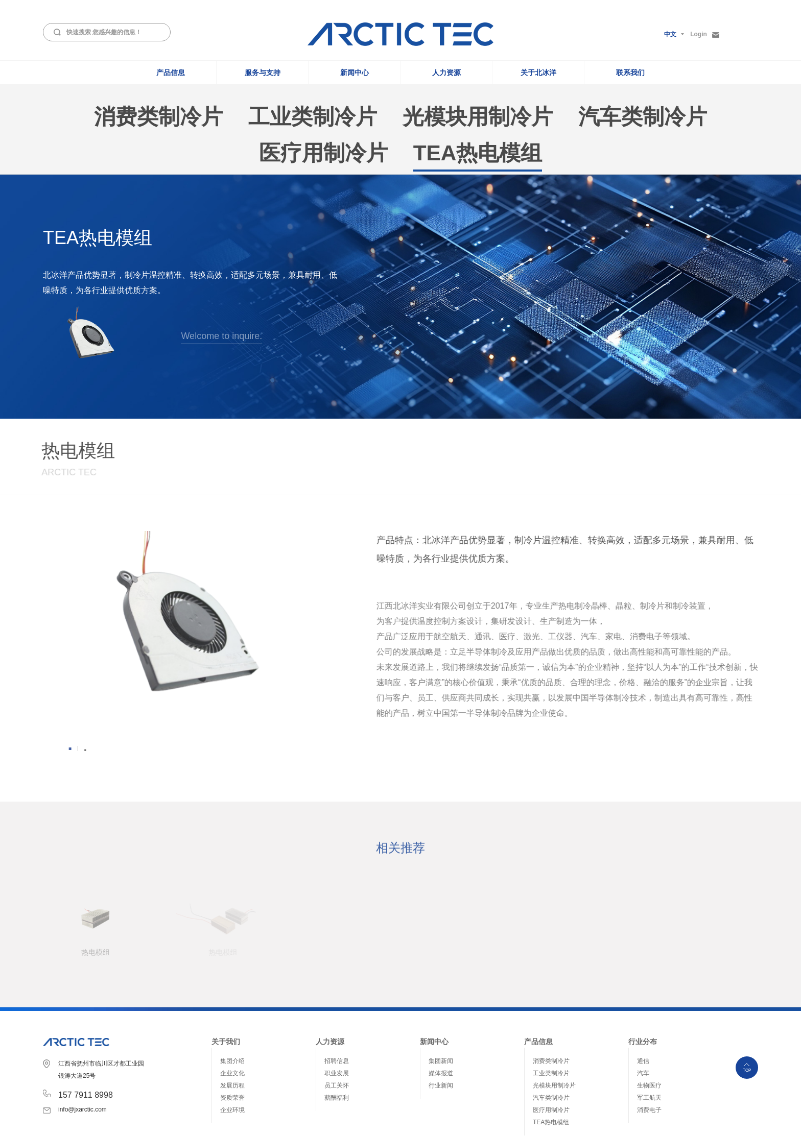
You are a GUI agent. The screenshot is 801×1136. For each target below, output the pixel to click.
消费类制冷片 (551, 1001)
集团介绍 (232, 1001)
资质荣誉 (232, 1038)
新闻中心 (354, 72)
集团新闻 (441, 1001)
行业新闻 (441, 1026)
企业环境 (232, 1050)
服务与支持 (262, 72)
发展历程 (232, 1026)
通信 (643, 1001)
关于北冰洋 (538, 72)
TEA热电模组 (551, 1063)
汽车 (643, 1014)
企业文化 (232, 1014)
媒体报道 (441, 1014)
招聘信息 (336, 1001)
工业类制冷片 (551, 1014)
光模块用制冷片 (554, 1026)
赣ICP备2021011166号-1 (639, 1121)
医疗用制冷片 (551, 1050)
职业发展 (336, 1014)
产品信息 (170, 72)
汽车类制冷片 (551, 1038)
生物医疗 (649, 1026)
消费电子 (649, 1050)
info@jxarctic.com (82, 1050)
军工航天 (649, 1038)
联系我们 (630, 72)
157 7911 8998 (85, 1035)
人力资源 (446, 72)
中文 (670, 34)
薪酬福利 (336, 1038)
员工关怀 (336, 1026)
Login (704, 34)
